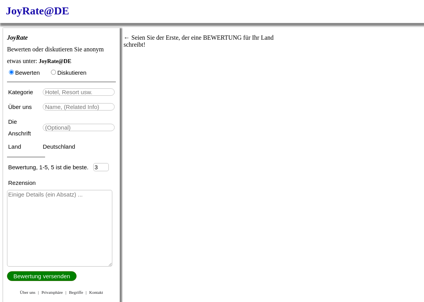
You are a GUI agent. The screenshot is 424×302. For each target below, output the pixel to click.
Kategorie (22, 92)
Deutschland (59, 146)
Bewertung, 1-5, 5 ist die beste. (50, 167)
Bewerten (24, 72)
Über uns (20, 107)
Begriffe (76, 292)
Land (15, 146)
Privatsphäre (52, 292)
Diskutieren (68, 72)
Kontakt (96, 292)
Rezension (22, 182)
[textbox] (79, 92)
